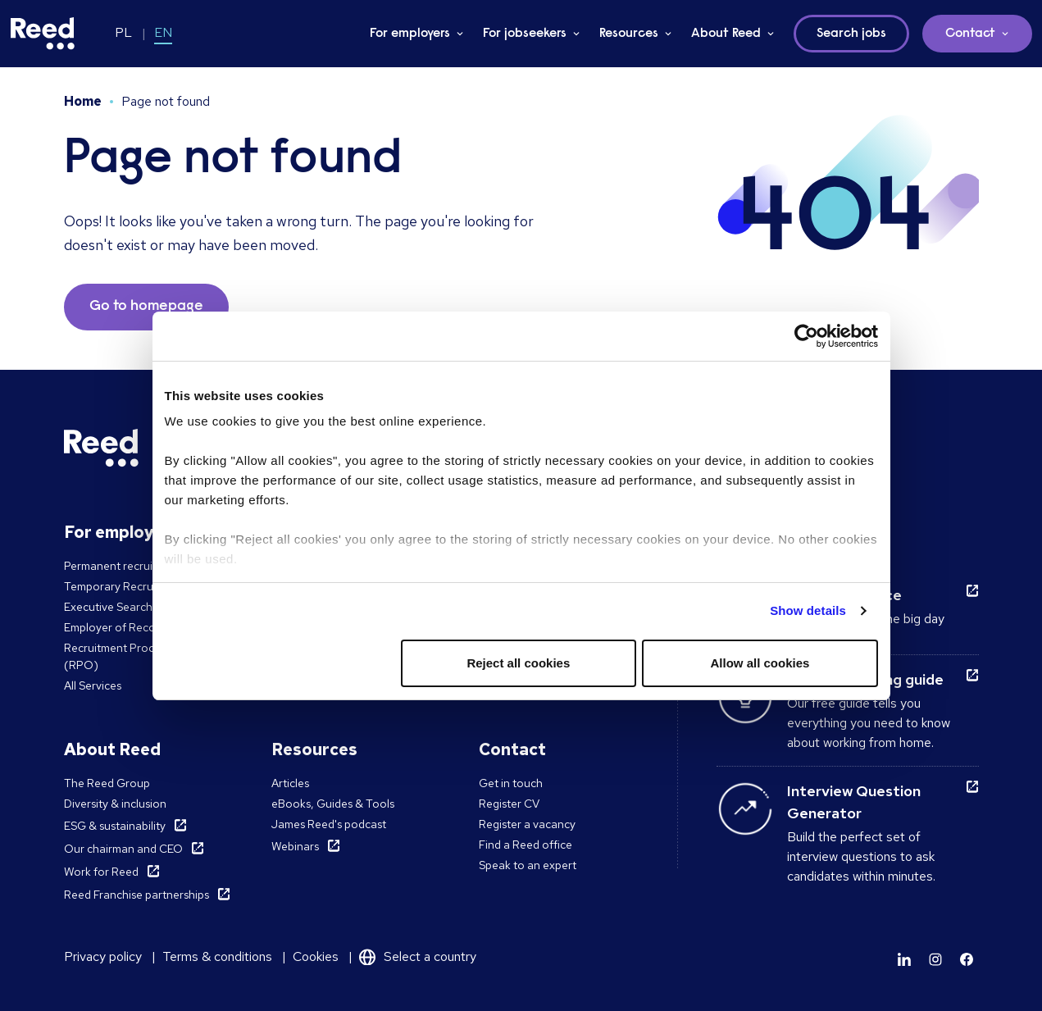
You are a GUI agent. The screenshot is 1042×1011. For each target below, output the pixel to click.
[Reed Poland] (42, 33)
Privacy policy (103, 956)
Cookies (316, 956)
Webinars (295, 846)
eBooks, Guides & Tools (332, 803)
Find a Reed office (525, 844)
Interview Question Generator (854, 801)
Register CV (509, 803)
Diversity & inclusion (115, 803)
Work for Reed (101, 871)
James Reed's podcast (328, 824)
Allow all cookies (760, 663)
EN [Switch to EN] (163, 32)
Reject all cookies (518, 663)
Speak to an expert (527, 865)
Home (83, 101)
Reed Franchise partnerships (136, 894)
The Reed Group (107, 783)
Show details (808, 610)
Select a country (430, 956)
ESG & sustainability (115, 825)
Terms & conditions (217, 956)
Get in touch (511, 783)
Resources (628, 33)
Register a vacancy (527, 824)
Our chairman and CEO (123, 848)
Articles (290, 783)
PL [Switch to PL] (123, 32)
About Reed (726, 33)
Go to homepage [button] (146, 306)
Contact (970, 33)
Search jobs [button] (851, 33)
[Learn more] (904, 959)
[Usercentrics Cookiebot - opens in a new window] (806, 336)
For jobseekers (525, 33)
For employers (410, 33)
